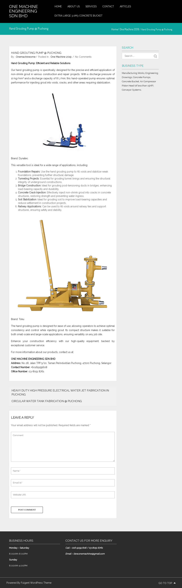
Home (58, 6)
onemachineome (25, 56)
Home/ (115, 29)
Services (91, 6)
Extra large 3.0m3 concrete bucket (79, 15)
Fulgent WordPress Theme (36, 582)
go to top (167, 583)
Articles (125, 6)
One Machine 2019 (129, 29)
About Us (73, 6)
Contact (108, 6)
